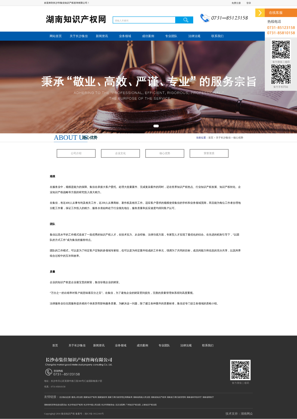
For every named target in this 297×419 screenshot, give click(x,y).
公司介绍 (76, 153)
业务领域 (125, 36)
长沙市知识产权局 (75, 405)
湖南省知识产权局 (158, 397)
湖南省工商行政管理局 (176, 397)
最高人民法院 (77, 397)
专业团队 (171, 36)
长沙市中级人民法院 (92, 405)
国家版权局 (102, 397)
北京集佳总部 (65, 397)
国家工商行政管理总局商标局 (120, 397)
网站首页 (56, 36)
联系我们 (217, 36)
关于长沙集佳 (79, 36)
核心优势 (238, 137)
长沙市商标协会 (108, 405)
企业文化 (120, 153)
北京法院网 (120, 405)
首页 (210, 137)
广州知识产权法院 (133, 405)
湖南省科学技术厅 (194, 397)
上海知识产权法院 (149, 405)
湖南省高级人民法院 (141, 397)
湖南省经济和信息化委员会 (55, 405)
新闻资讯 (102, 36)
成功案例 (148, 36)
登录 (248, 3)
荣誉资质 (209, 153)
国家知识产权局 (90, 397)
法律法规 (194, 36)
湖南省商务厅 (208, 397)
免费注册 (236, 3)
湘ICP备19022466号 (94, 413)
